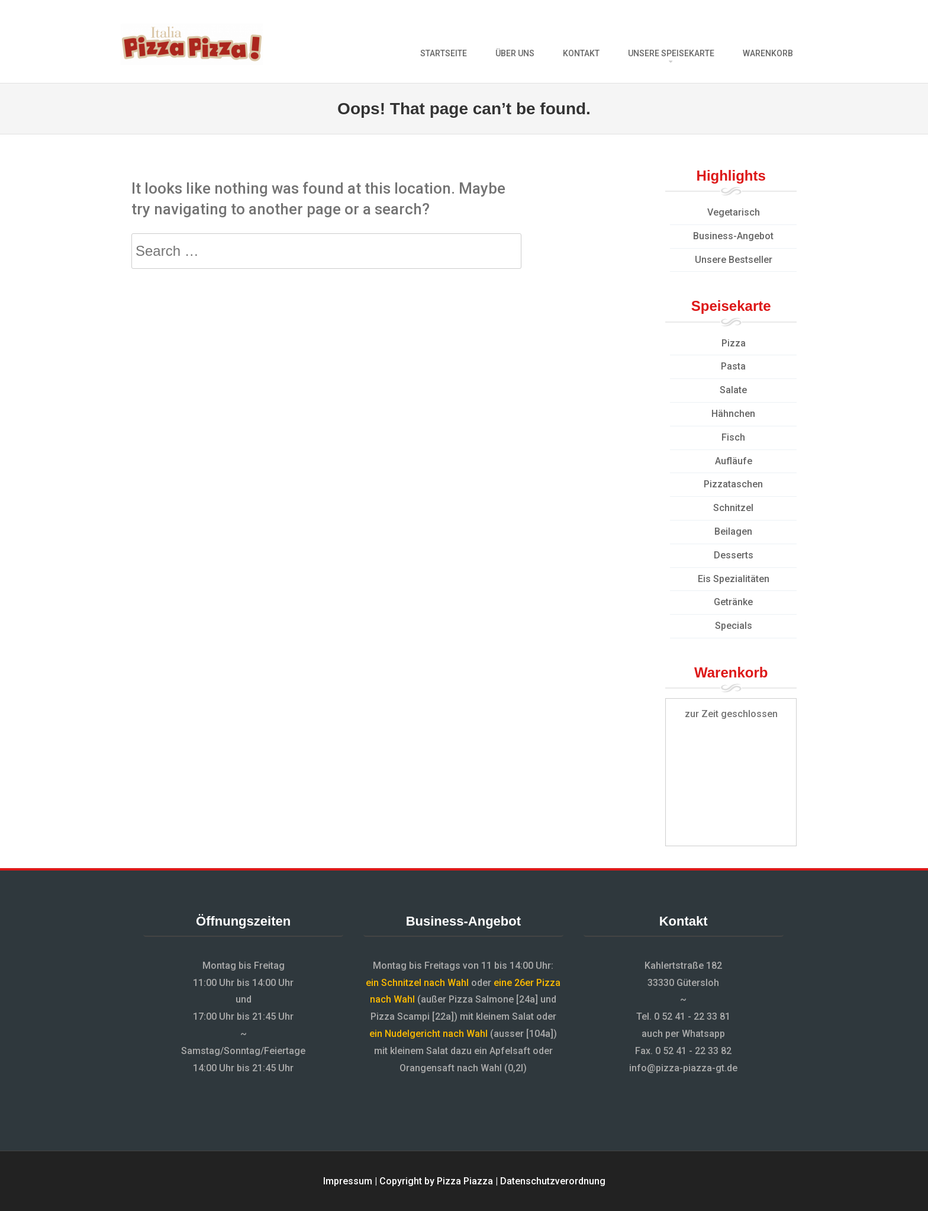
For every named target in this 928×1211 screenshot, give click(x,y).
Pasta (733, 366)
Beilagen (733, 531)
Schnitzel (733, 507)
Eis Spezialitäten (733, 578)
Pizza (733, 343)
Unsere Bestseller (733, 259)
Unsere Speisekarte (671, 53)
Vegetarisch (733, 212)
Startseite (443, 53)
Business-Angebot (733, 236)
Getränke (733, 602)
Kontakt (581, 53)
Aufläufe (733, 461)
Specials (733, 625)
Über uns (514, 53)
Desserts (733, 555)
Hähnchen (733, 413)
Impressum (347, 1181)
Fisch (733, 437)
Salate (733, 390)
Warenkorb (768, 53)
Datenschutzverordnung (552, 1181)
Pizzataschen (733, 484)
